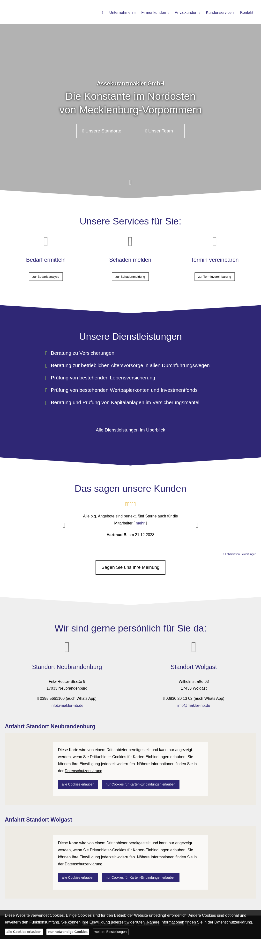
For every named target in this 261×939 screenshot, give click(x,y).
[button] (130, 185)
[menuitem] (102, 12)
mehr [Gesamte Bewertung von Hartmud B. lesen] (140, 523)
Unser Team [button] (159, 130)
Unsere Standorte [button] (101, 130)
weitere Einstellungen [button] (110, 932)
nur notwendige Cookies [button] (68, 932)
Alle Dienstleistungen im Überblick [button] (130, 429)
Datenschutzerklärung (233, 922)
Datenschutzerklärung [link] (83, 771)
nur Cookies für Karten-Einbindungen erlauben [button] (141, 784)
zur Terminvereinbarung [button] (214, 272)
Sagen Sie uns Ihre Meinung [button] (131, 567)
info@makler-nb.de (67, 705)
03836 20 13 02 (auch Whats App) (195, 698)
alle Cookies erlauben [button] (78, 784)
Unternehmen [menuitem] (121, 12)
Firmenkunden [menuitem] (153, 12)
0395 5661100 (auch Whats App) (68, 698)
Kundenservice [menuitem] (218, 12)
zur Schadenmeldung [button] (130, 272)
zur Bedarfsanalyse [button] (46, 272)
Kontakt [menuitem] (246, 12)
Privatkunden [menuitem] (186, 12)
